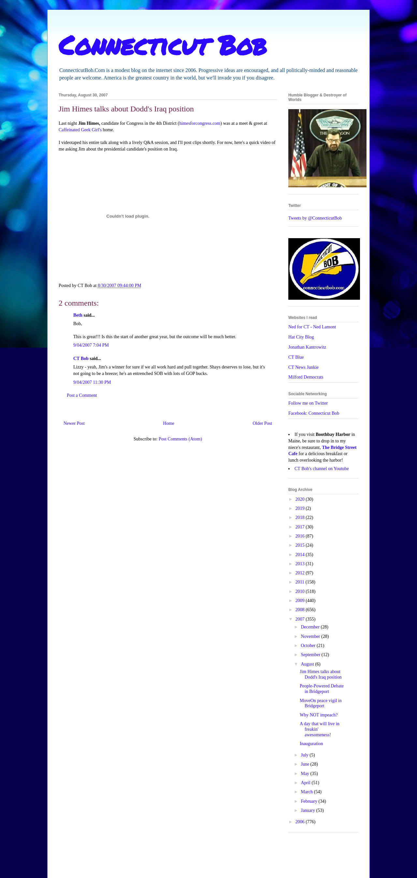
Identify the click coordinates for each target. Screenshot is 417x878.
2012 (300, 572)
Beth (77, 315)
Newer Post (74, 423)
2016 (300, 536)
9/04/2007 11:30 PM (92, 382)
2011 (300, 582)
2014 (300, 554)
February (309, 801)
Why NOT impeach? (319, 714)
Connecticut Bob (163, 44)
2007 (300, 619)
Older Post (262, 423)
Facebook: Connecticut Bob (313, 413)
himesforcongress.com (199, 123)
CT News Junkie (303, 367)
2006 (300, 821)
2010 (300, 591)
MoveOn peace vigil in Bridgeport (321, 703)
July (305, 755)
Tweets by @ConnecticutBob (315, 218)
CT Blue (296, 357)
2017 (300, 527)
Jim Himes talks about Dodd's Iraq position (321, 674)
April (306, 782)
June (305, 764)
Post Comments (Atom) (180, 439)
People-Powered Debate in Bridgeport (322, 689)
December (311, 627)
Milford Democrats (306, 377)
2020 (300, 499)
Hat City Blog (301, 337)
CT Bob (81, 358)
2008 (300, 609)
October (309, 645)
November (311, 636)
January (308, 810)
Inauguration (311, 743)
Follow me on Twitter (308, 403)
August (308, 664)
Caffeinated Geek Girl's (80, 129)
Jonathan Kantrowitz (307, 347)
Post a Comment (82, 395)
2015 (300, 545)
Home (168, 423)
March (307, 791)
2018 (300, 517)
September (311, 654)
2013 (300, 563)
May (305, 773)
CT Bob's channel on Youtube (322, 468)
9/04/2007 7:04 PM (91, 345)
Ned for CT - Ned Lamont (312, 326)
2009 (300, 600)
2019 (300, 508)
